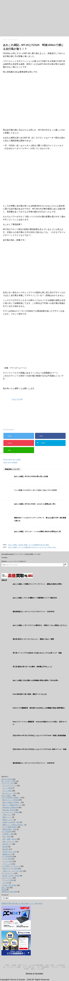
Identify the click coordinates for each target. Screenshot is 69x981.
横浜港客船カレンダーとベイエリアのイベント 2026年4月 (34, 611)
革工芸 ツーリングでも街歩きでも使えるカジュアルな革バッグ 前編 (37, 653)
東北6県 (5, 847)
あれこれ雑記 (17, 459)
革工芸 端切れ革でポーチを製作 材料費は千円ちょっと (32, 666)
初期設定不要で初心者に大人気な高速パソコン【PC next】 (22, 903)
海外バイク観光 (50, 965)
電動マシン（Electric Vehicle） (13, 825)
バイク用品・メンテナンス (10, 866)
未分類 (3, 889)
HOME (7, 965)
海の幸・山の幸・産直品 (11, 876)
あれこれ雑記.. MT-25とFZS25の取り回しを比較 (31, 476)
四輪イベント (7, 817)
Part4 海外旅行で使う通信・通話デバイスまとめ (30, 694)
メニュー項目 (40, 969)
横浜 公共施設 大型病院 (11, 802)
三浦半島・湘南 (7, 834)
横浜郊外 (5, 849)
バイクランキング (8, 429)
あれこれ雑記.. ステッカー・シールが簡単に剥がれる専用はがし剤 (37, 531)
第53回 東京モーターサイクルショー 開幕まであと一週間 (33, 639)
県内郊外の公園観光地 (10, 807)
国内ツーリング (23, 965)
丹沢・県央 (6, 836)
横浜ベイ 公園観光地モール (12, 805)
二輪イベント (7, 814)
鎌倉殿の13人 (7, 854)
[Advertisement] (34, 21)
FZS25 (5, 462)
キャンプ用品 (7, 791)
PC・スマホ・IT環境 (8, 781)
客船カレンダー (7, 820)
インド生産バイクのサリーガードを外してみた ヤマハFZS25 (35, 490)
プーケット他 (7, 864)
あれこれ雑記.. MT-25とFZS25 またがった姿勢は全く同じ (35, 504)
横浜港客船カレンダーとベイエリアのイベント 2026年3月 (34, 763)
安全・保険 (5, 887)
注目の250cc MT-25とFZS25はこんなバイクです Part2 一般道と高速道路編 (39, 735)
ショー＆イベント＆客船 (10, 812)
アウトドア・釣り (7, 783)
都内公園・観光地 (8, 810)
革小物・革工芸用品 (9, 885)
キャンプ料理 (7, 788)
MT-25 (10, 462)
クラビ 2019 (6, 859)
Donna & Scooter (34, 973)
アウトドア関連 (7, 880)
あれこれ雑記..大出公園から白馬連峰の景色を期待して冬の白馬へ (36, 680)
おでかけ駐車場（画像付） (10, 797)
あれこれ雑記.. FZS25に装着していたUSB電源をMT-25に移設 (28, 545)
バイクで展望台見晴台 (9, 827)
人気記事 (13, 965)
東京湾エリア (7, 844)
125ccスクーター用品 (10, 868)
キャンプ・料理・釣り (29, 967)
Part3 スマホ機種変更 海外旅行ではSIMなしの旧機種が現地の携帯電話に (39, 708)
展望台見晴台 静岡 (9, 829)
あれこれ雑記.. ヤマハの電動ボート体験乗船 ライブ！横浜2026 (35, 598)
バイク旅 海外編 (7, 856)
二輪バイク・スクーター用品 (12, 871)
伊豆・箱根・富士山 (9, 839)
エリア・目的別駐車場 (43, 967)
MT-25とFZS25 (7, 459)
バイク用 (5, 883)
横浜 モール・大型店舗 (10, 800)
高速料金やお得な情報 (9, 892)
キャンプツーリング (9, 785)
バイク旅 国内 (6, 831)
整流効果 (14, 462)
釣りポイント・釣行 (9, 793)
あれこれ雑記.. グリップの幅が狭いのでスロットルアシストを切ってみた (32, 547)
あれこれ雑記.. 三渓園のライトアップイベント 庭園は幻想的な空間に (37, 584)
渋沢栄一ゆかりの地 (9, 852)
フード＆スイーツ (7, 873)
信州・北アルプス (8, 841)
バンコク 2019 (7, 861)
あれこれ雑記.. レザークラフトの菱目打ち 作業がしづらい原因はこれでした (40, 625)
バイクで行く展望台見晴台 (36, 965)
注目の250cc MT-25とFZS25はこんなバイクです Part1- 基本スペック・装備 (39, 749)
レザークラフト (6, 878)
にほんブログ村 (12, 399)
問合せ (33, 969)
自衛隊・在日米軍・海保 (11, 822)
